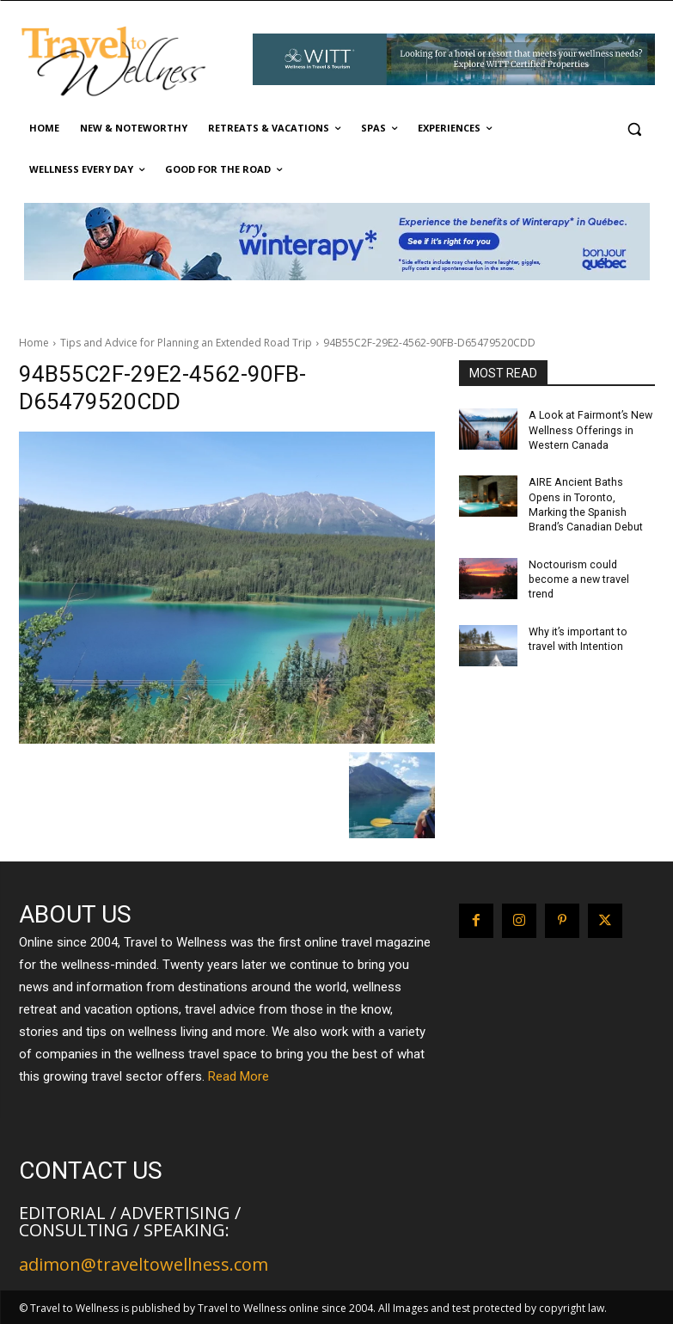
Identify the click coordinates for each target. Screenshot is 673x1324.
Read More (238, 1076)
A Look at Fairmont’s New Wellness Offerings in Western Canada (588, 430)
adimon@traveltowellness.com (143, 1264)
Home (34, 342)
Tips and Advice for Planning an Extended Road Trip (186, 342)
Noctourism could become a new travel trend (578, 576)
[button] (635, 128)
